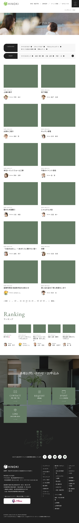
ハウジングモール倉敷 (60, 477)
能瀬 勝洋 (38, 56)
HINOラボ (58, 487)
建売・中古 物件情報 (59, 499)
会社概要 (71, 477)
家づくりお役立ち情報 (27, 49)
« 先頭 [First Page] (5, 301)
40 (40, 301)
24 (29, 301)
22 (23, 301)
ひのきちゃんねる (71, 472)
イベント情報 (54, 3)
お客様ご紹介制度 (71, 485)
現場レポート (41, 49)
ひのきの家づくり (46, 473)
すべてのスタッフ (26, 56)
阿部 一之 (59, 56)
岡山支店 (58, 481)
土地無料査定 (58, 505)
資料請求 (44, 3)
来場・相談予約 (34, 3)
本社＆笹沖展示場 (60, 472)
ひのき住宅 (11, 4)
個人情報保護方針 (71, 490)
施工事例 (45, 485)
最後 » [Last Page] (53, 301)
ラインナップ (46, 477)
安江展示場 (59, 484)
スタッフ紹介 (46, 480)
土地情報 (57, 502)
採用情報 (71, 480)
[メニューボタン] (75, 3)
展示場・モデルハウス (59, 467)
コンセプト (45, 468)
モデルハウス (65, 3)
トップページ (46, 466)
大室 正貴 (49, 56)
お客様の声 (45, 488)
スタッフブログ (38, 47)
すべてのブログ (25, 47)
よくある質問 (46, 482)
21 (20, 301)
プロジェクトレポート (53, 47)
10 (15, 301)
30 (37, 301)
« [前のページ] (9, 301)
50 (43, 301)
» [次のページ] (49, 301)
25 (32, 301)
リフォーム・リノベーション (46, 494)
